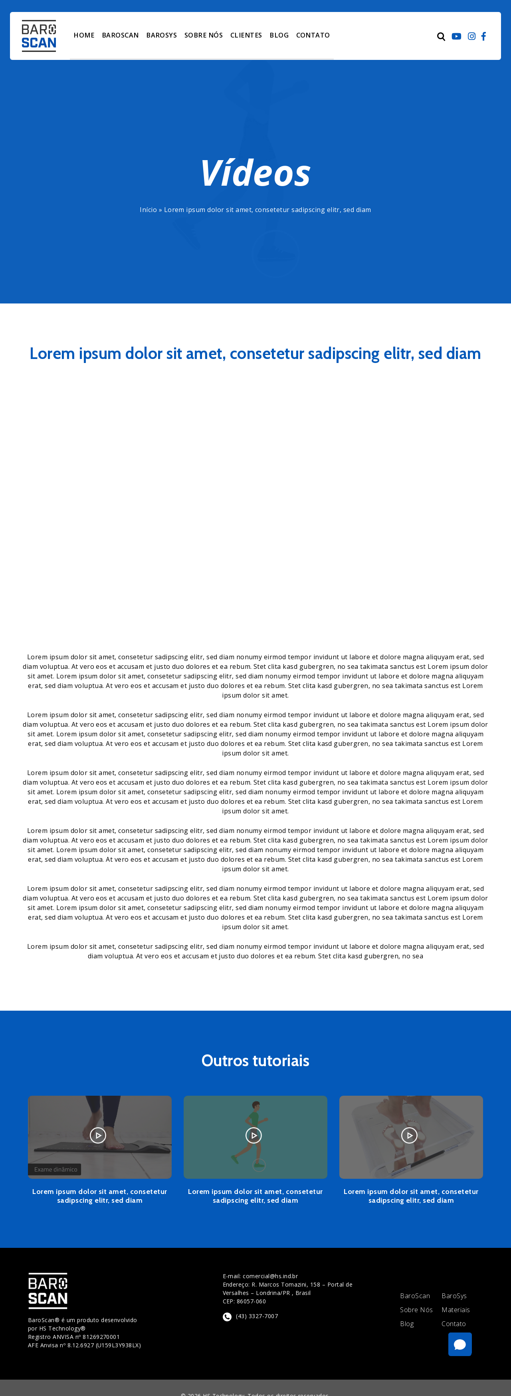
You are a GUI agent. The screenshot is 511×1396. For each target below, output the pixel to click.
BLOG (274, 35)
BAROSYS (160, 35)
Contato (454, 1324)
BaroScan (415, 1296)
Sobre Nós (416, 1310)
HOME (83, 35)
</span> (255, 515)
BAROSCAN (119, 35)
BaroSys (454, 1296)
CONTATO (308, 35)
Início (148, 209)
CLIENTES (242, 35)
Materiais (456, 1310)
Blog (407, 1324)
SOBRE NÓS (201, 35)
